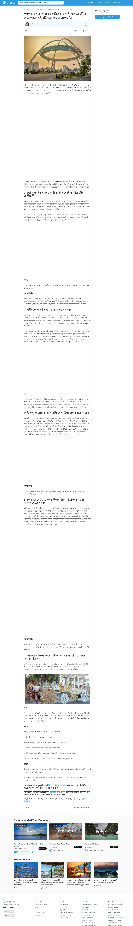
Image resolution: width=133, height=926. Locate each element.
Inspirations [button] (91, 2)
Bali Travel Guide (87, 920)
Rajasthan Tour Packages (115, 920)
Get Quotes (42, 848)
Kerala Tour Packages (114, 915)
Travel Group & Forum (66, 912)
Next (118, 833)
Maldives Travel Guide (88, 923)
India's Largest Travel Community (11, 904)
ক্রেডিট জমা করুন (57, 792)
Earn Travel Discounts (41, 904)
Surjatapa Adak (20, 888)
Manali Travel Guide (88, 915)
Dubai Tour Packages (114, 912)
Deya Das (45, 888)
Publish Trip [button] (117, 2)
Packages (107, 2)
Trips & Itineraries (65, 910)
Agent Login (38, 915)
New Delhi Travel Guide (89, 910)
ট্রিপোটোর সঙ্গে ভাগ (57, 785)
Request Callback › (107, 17)
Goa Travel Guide (87, 907)
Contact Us (38, 910)
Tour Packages (64, 904)
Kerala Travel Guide (88, 917)
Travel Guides (64, 907)
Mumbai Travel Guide (88, 912)
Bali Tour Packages (113, 907)
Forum (100, 2)
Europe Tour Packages (114, 910)
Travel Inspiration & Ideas (89, 904)
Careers (37, 907)
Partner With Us (39, 912)
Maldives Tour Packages (115, 904)
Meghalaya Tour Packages (115, 917)
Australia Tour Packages (115, 923)
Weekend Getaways (65, 915)
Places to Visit (64, 917)
